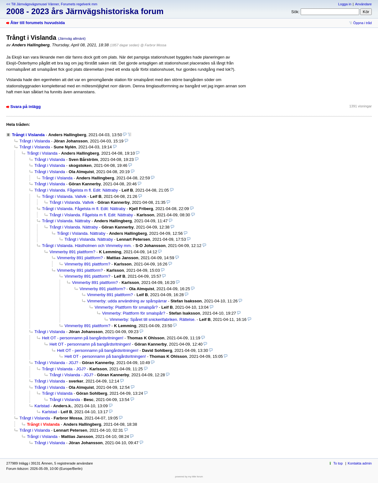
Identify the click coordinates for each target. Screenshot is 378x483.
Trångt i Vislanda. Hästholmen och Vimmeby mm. (87, 245)
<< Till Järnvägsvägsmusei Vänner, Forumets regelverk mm (51, 4)
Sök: (295, 11)
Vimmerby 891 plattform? (72, 251)
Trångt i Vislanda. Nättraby (66, 220)
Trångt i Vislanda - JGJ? (56, 362)
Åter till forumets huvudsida (37, 22)
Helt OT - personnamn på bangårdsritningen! (82, 338)
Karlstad (41, 405)
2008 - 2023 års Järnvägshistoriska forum (84, 11)
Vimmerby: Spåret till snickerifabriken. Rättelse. (152, 319)
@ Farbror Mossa (153, 45)
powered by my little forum (189, 476)
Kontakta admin (360, 463)
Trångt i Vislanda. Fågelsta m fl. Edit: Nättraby (76, 190)
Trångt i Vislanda (28, 134)
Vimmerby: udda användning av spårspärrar (127, 301)
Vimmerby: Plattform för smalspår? (126, 307)
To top (338, 463)
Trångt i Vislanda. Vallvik (64, 196)
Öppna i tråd (362, 23)
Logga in (344, 4)
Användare (363, 4)
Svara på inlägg (25, 106)
